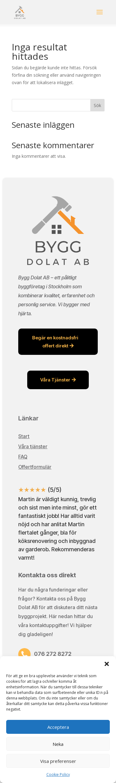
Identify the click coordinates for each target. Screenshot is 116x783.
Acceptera (58, 727)
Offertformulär (34, 467)
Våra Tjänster (55, 380)
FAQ (22, 457)
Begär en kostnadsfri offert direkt (55, 342)
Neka (58, 744)
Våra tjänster (32, 446)
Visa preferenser (58, 761)
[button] (107, 664)
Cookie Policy (58, 774)
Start (23, 436)
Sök (97, 105)
